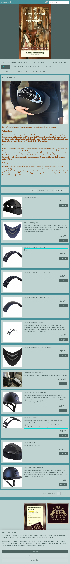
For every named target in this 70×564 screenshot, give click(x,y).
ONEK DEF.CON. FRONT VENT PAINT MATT (39, 347)
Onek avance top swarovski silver (34, 373)
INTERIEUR (24, 67)
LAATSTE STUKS (37, 67)
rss (33, 560)
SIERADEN (15, 67)
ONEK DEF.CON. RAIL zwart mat (34, 418)
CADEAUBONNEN (53, 67)
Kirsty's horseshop (30, 538)
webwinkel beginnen (40, 560)
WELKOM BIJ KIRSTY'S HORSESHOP (17, 63)
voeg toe (63, 205)
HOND (64, 63)
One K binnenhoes (30, 197)
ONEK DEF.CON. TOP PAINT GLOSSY (36, 297)
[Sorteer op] (61, 190)
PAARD (56, 63)
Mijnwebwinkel (55, 560)
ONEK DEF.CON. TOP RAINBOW (34, 247)
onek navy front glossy (31, 223)
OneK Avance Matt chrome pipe (34, 467)
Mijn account (6, 2)
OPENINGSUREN (17, 71)
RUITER (5, 67)
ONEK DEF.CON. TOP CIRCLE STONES (37, 272)
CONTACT (6, 71)
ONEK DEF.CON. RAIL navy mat (34, 322)
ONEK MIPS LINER (30, 442)
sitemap (30, 560)
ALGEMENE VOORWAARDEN (37, 71)
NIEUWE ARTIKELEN (42, 63)
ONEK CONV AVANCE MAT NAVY (35, 393)
